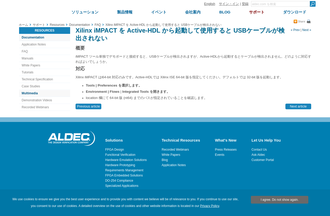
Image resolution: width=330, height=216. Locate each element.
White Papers (31, 65)
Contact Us (259, 149)
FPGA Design (114, 149)
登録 (245, 4)
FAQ (25, 51)
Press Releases (226, 149)
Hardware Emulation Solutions (126, 160)
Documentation (33, 37)
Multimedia (30, 93)
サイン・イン (229, 4)
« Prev (295, 30)
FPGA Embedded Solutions (124, 175)
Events (220, 155)
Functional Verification (120, 155)
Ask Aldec (258, 155)
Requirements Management (124, 170)
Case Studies (31, 86)
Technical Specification (37, 79)
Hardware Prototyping (120, 165)
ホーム (23, 25)
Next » (306, 30)
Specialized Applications (121, 186)
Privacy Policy (209, 206)
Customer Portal (262, 160)
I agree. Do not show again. (280, 200)
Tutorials (28, 72)
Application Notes (34, 44)
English (209, 4)
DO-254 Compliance (119, 180)
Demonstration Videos (37, 100)
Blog (165, 160)
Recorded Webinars (35, 107)
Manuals (27, 58)
